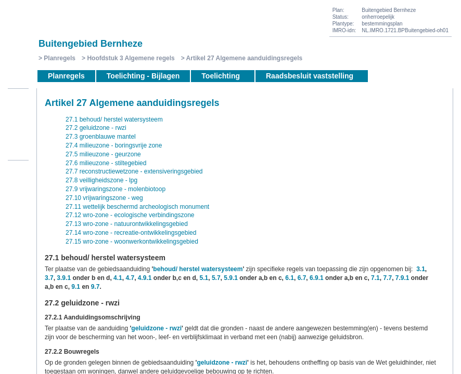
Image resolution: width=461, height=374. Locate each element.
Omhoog (18, 147)
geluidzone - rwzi (156, 328)
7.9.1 (402, 278)
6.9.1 (317, 278)
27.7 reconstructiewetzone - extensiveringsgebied (134, 171)
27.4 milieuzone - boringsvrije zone (114, 145)
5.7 (216, 278)
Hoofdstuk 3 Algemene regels (130, 58)
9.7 (95, 286)
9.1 (75, 286)
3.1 (420, 269)
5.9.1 (231, 278)
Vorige (18, 116)
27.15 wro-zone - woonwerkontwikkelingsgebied (132, 241)
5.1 (204, 278)
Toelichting (220, 76)
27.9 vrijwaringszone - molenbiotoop (115, 189)
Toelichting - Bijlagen (143, 76)
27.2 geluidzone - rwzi (96, 127)
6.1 (289, 278)
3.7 (49, 278)
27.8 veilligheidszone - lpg (101, 180)
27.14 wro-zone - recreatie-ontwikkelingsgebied (131, 232)
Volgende (18, 131)
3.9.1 (64, 278)
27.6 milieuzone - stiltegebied (106, 163)
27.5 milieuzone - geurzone (103, 154)
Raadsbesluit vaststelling (309, 76)
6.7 (302, 278)
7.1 (375, 278)
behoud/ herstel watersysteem (197, 269)
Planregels (59, 58)
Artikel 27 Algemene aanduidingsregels (244, 58)
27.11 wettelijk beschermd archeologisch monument (137, 206)
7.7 (387, 278)
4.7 (129, 278)
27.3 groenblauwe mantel (101, 136)
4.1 (117, 278)
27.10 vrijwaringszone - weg (104, 198)
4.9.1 (145, 278)
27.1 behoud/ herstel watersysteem (114, 119)
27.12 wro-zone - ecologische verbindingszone (130, 215)
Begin (18, 100)
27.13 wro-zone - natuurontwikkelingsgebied (127, 224)
